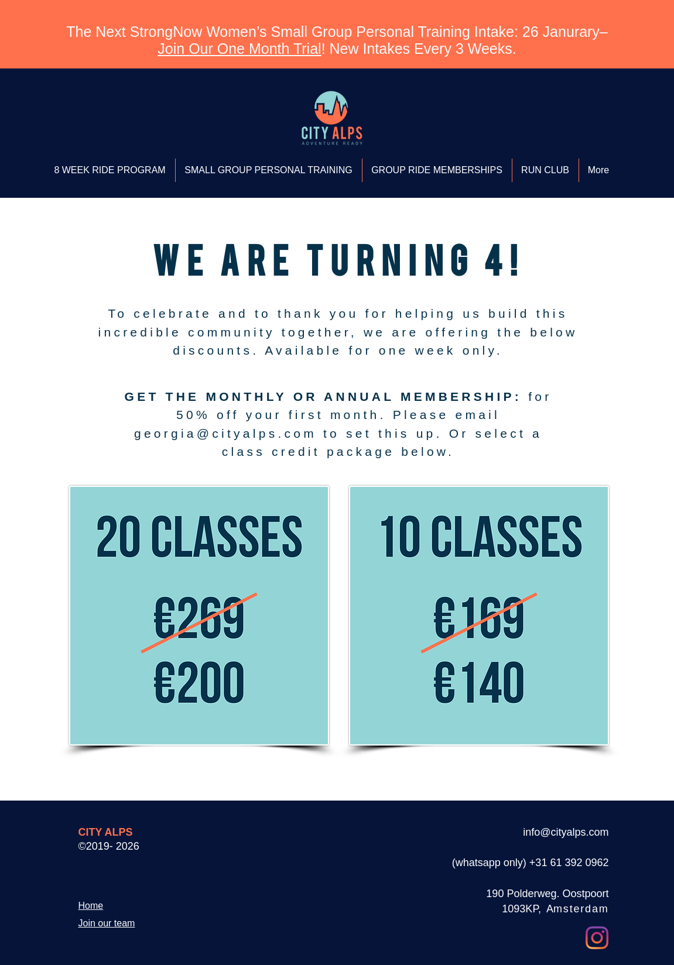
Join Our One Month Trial (239, 48)
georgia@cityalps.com (225, 433)
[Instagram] (597, 937)
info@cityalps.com (565, 832)
